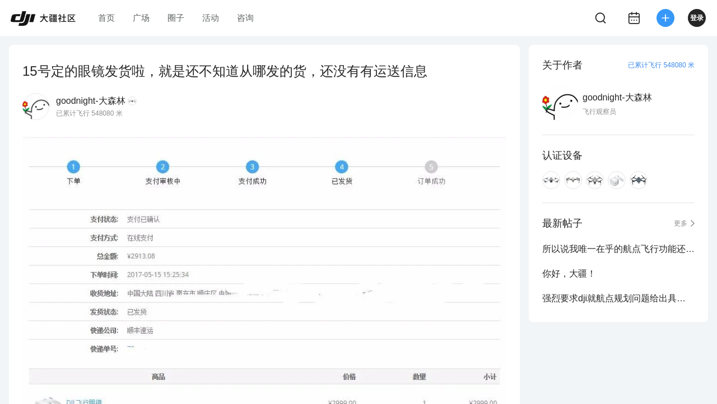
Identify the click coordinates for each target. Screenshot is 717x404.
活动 (210, 17)
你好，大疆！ (569, 273)
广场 (141, 17)
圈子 (175, 17)
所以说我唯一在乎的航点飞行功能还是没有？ (618, 249)
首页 (106, 17)
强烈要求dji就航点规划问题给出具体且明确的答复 (618, 298)
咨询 (245, 17)
